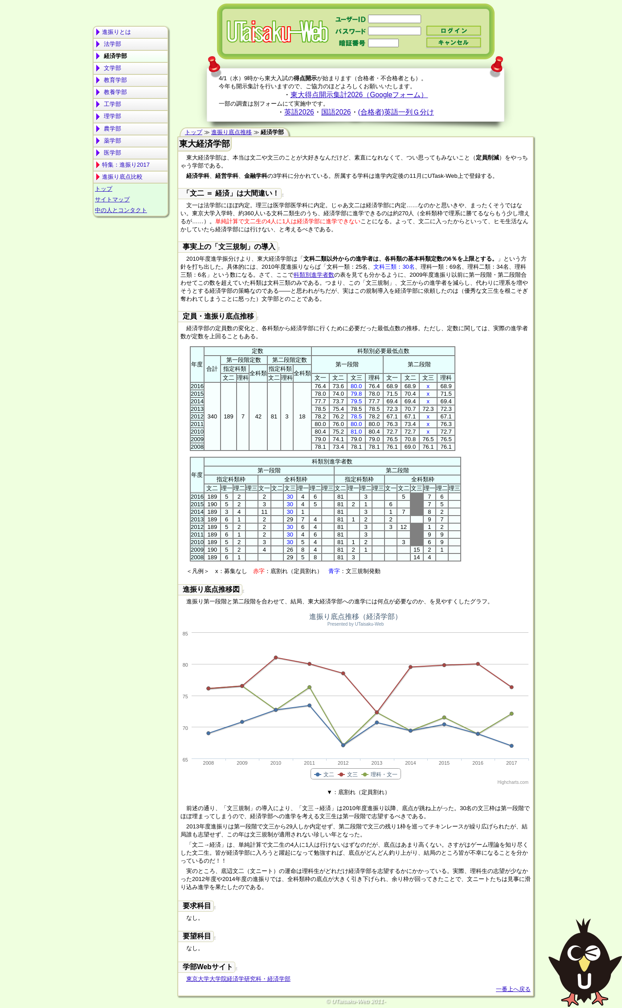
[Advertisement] (130, 254)
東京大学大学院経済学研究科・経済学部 (238, 978)
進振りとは (116, 32)
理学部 (111, 116)
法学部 (111, 44)
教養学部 (114, 92)
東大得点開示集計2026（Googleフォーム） (359, 94)
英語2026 (299, 112)
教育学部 (114, 80)
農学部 (111, 128)
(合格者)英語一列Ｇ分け (396, 112)
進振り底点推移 (231, 132)
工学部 (111, 104)
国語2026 (336, 112)
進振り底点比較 (122, 176)
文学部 (111, 68)
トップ (103, 188)
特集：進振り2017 (126, 164)
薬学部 (111, 140)
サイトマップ (112, 199)
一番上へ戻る (513, 989)
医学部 (111, 152)
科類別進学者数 (314, 274)
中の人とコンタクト (121, 210)
